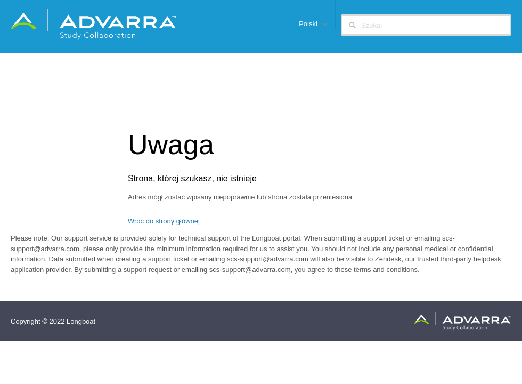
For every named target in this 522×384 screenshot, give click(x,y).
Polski (309, 24)
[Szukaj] (426, 25)
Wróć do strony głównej (164, 221)
